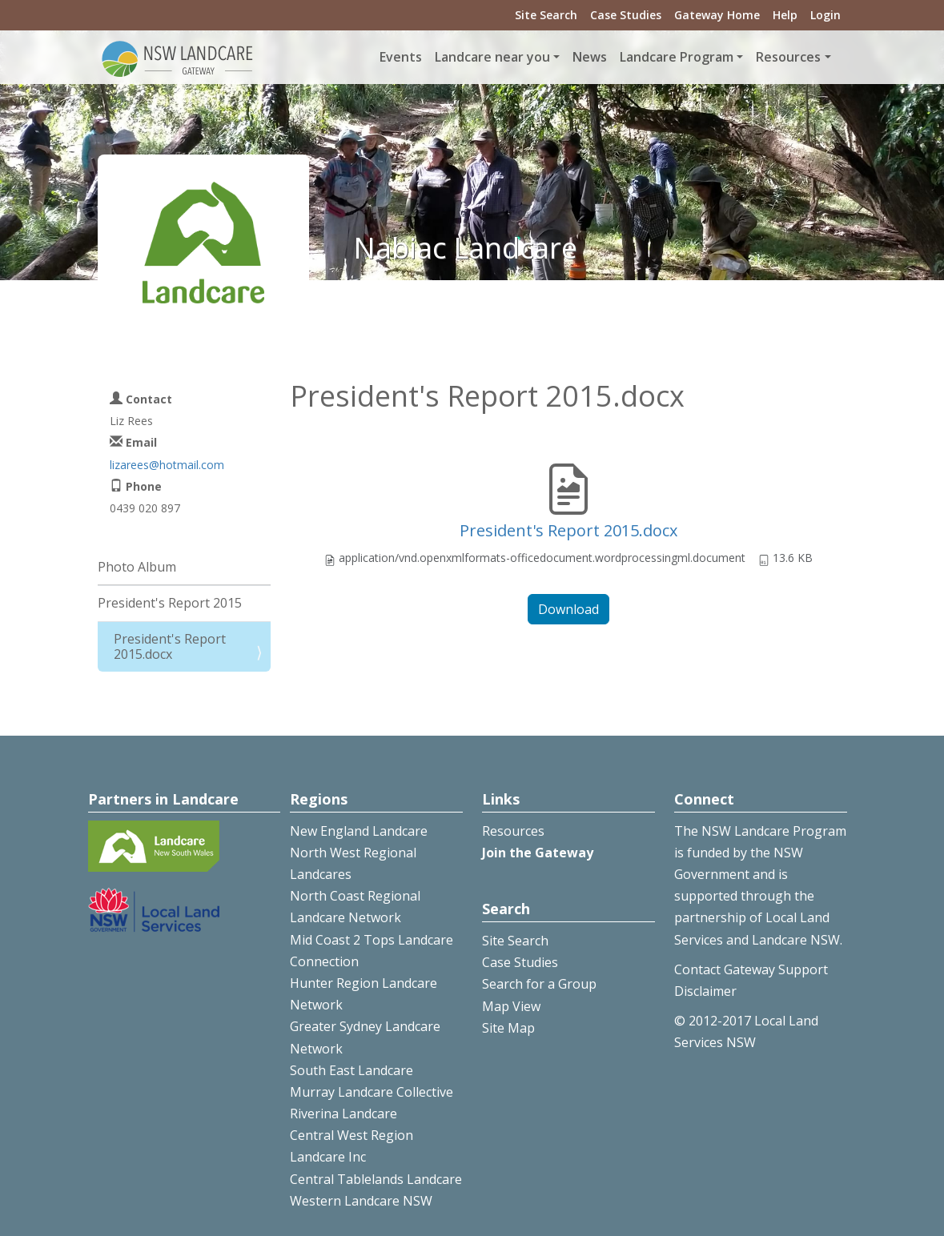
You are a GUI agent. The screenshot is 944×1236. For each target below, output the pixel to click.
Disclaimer (705, 991)
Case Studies (625, 14)
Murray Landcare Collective (371, 1092)
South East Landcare (351, 1070)
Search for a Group (539, 984)
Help (785, 14)
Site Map (508, 1028)
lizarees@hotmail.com (167, 464)
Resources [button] (788, 57)
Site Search (546, 14)
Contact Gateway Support (751, 969)
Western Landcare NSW (361, 1201)
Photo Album (137, 567)
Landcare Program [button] (676, 57)
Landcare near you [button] (492, 57)
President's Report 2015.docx (568, 530)
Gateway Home (717, 14)
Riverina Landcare (343, 1113)
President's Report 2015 (170, 603)
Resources (513, 831)
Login (825, 14)
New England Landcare (359, 831)
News (589, 57)
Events (401, 57)
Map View (511, 1006)
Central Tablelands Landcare (376, 1179)
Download (568, 609)
